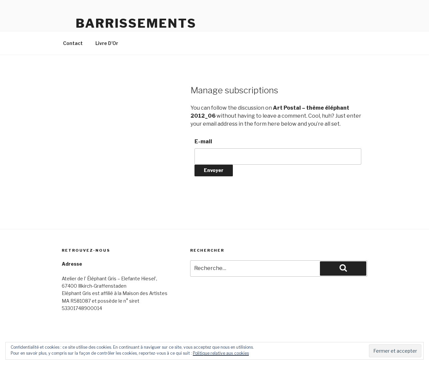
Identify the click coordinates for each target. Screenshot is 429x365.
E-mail (203, 141)
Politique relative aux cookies (221, 353)
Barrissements (136, 23)
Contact (73, 43)
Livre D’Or (106, 43)
